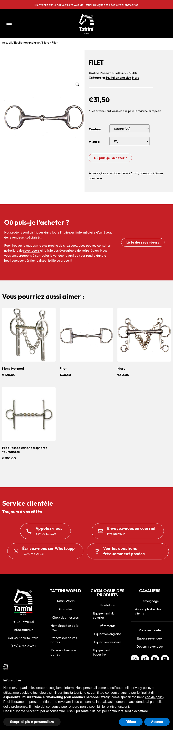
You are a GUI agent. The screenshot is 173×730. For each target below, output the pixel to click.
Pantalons (107, 605)
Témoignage (150, 601)
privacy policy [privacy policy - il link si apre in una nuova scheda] (141, 688)
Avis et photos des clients (148, 611)
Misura (94, 141)
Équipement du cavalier (104, 615)
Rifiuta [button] (131, 722)
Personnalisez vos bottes (63, 652)
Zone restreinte (150, 630)
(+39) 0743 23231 (23, 646)
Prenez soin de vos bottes (64, 640)
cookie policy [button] (154, 697)
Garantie (65, 609)
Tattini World (65, 601)
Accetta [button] (157, 722)
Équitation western (107, 642)
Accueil (7, 42)
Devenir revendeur (149, 646)
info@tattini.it (23, 630)
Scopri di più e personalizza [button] (32, 722)
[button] (35, 24)
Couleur (95, 129)
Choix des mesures (65, 617)
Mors (45, 42)
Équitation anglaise (27, 42)
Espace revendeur (150, 638)
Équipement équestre (101, 652)
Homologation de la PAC (64, 627)
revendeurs (31, 250)
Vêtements (108, 626)
